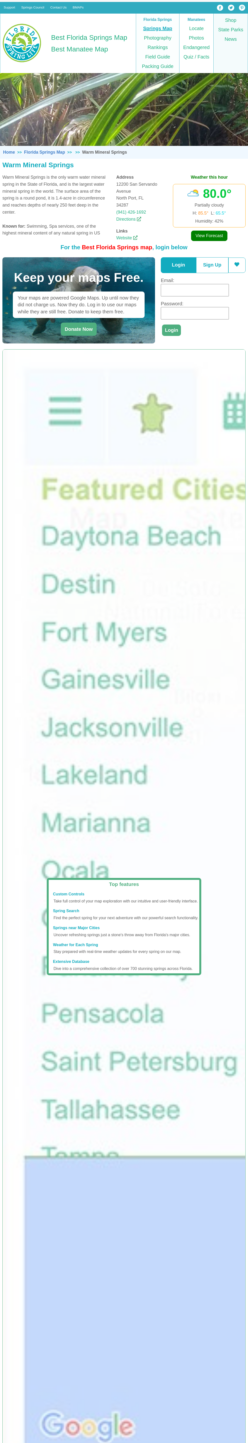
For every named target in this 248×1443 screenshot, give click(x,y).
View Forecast (209, 235)
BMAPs (78, 7)
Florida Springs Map (44, 152)
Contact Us (58, 7)
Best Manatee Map (79, 49)
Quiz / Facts (196, 56)
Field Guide (157, 56)
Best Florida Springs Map (89, 37)
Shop (230, 20)
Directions (128, 219)
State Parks (230, 29)
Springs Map (157, 28)
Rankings (157, 47)
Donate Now (79, 329)
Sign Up (212, 264)
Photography (157, 38)
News (231, 39)
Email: (167, 280)
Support (9, 7)
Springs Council (32, 7)
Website (127, 237)
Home (9, 152)
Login (178, 264)
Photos (196, 38)
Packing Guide (157, 66)
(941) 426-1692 (131, 212)
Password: (172, 303)
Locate (196, 28)
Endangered (196, 47)
